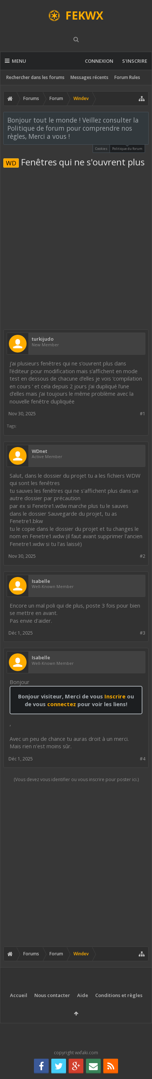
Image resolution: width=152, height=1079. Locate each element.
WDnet (39, 451)
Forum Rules (127, 77)
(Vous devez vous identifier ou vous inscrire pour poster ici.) (76, 779)
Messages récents (89, 77)
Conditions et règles (118, 995)
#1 (142, 413)
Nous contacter (52, 995)
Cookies (101, 148)
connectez (62, 704)
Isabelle (41, 581)
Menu (15, 61)
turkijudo (42, 339)
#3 (142, 633)
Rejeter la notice (143, 120)
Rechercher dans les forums (35, 77)
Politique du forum (127, 148)
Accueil (18, 995)
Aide (82, 995)
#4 (142, 759)
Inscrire (114, 696)
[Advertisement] (76, 247)
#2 (142, 556)
